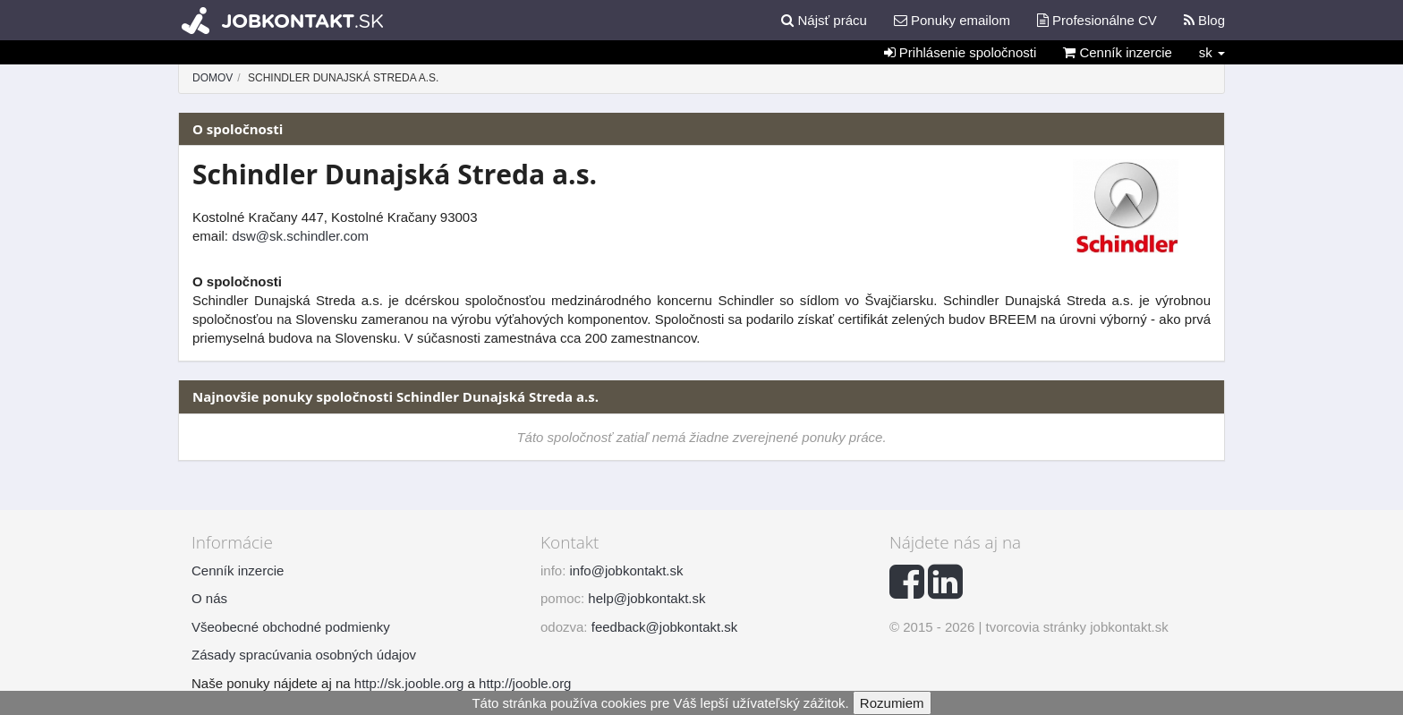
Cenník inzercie (1117, 52)
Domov (212, 78)
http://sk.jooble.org (409, 683)
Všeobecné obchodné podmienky (290, 626)
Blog (1204, 20)
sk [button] (1212, 52)
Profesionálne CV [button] (1097, 20)
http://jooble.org (525, 683)
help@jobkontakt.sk (646, 598)
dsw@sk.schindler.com (300, 235)
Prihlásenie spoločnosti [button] (960, 52)
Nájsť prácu (824, 20)
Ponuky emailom (952, 20)
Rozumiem (892, 703)
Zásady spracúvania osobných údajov (303, 654)
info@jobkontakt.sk (627, 570)
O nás (209, 598)
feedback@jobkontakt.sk (664, 626)
